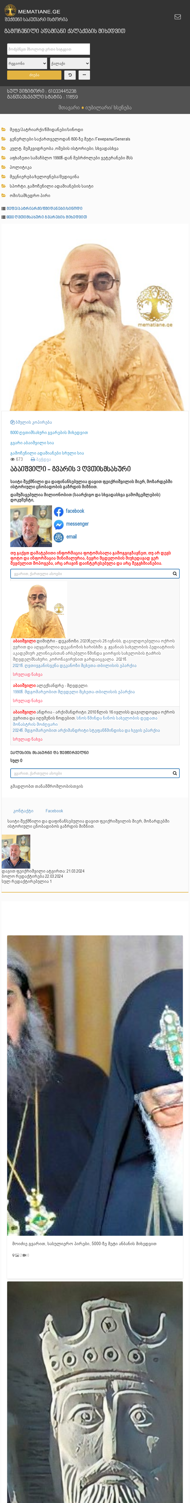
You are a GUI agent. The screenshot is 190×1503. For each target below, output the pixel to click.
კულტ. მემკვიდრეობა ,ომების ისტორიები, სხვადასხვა (60, 148)
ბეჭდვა (41, 459)
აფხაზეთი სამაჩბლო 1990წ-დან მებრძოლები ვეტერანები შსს (67, 157)
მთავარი (69, 107)
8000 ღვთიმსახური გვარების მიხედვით (47, 217)
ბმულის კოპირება (31, 422)
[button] (183, 229)
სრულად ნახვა (28, 674)
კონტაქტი (23, 810)
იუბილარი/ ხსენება (108, 107)
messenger (77, 524)
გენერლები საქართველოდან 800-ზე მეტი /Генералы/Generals (65, 139)
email (71, 537)
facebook (75, 511)
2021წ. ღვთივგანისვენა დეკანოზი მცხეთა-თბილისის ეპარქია (75, 665)
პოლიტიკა (16, 167)
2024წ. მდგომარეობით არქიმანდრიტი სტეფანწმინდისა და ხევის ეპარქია (86, 730)
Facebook (54, 810)
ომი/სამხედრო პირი (25, 195)
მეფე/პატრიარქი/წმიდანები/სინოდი (42, 129)
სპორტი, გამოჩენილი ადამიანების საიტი (47, 186)
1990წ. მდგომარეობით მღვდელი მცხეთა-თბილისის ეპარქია (74, 691)
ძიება (34, 75)
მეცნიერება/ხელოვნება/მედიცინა (40, 176)
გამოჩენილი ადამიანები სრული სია (47, 453)
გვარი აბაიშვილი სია (32, 442)
